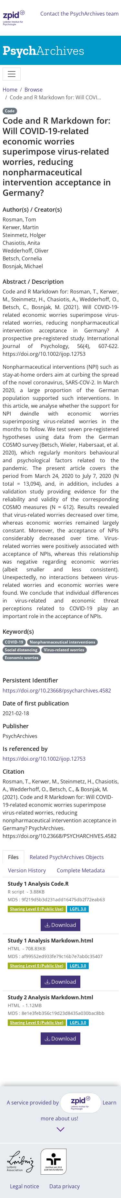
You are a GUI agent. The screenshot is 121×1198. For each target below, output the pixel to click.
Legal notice (24, 1186)
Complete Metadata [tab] (81, 870)
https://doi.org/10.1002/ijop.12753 (44, 758)
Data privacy (64, 1186)
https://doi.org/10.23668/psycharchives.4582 (57, 690)
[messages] (12, 74)
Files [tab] (13, 857)
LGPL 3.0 (78, 909)
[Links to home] (43, 50)
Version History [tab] (27, 870)
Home (10, 89)
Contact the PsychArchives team (79, 13)
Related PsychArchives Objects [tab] (67, 857)
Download (60, 925)
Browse (34, 89)
